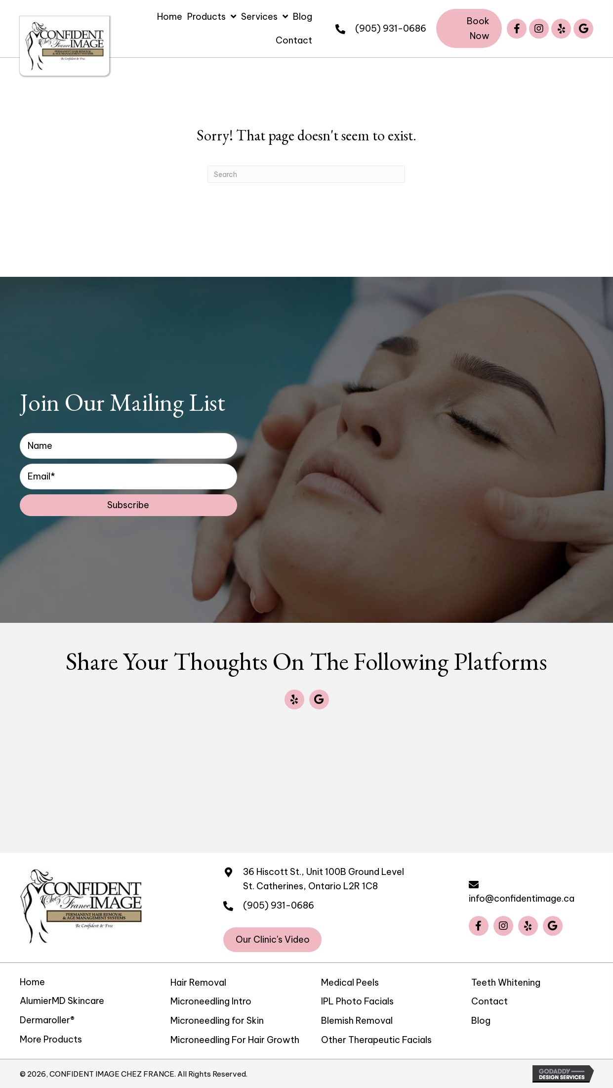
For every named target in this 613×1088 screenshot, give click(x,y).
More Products (51, 1039)
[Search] (306, 174)
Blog (480, 1020)
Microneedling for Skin (217, 1020)
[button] (469, 28)
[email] (128, 476)
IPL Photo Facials (357, 1001)
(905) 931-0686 (390, 28)
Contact (489, 1001)
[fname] (128, 446)
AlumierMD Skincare (62, 1000)
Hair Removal (198, 982)
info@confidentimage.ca (521, 898)
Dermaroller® (47, 1020)
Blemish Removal (357, 1020)
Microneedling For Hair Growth (234, 1039)
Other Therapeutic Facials (376, 1039)
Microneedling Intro (210, 1001)
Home (32, 982)
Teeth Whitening (505, 982)
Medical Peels (350, 982)
